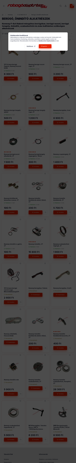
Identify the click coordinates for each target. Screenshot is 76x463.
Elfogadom (44, 46)
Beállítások (30, 46)
